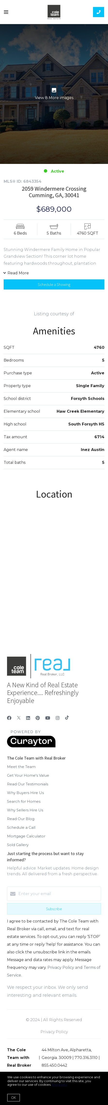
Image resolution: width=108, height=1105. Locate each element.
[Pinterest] (38, 718)
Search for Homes (23, 801)
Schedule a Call (21, 827)
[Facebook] (9, 718)
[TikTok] (67, 718)
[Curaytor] (31, 746)
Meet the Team (21, 766)
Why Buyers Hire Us (25, 792)
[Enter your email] (58, 893)
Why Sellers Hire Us (25, 810)
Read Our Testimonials (27, 784)
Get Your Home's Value (28, 775)
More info (59, 1084)
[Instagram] (58, 718)
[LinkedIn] (28, 718)
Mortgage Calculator (26, 836)
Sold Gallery (18, 844)
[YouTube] (47, 718)
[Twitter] (19, 718)
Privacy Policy (54, 1032)
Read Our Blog (20, 818)
